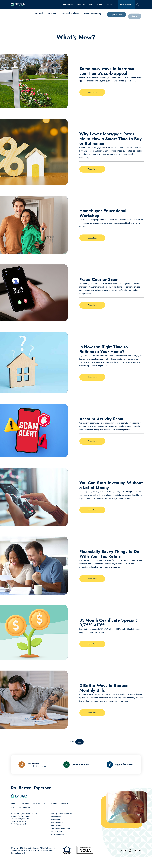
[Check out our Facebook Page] (125, 851)
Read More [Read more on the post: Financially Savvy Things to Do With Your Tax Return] (92, 578)
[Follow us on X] (121, 851)
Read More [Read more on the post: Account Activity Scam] (92, 441)
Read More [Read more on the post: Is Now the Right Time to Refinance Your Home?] (92, 377)
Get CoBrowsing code (19, 824)
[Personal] (38, 14)
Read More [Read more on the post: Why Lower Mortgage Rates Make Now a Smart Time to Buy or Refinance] (92, 169)
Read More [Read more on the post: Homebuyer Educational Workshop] (92, 238)
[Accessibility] (56, 817)
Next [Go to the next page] (79, 742)
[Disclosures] (55, 820)
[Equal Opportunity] (57, 834)
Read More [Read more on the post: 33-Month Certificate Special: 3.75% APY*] (92, 644)
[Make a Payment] (126, 4)
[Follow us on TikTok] (135, 851)
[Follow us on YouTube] (140, 851)
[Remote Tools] (68, 4)
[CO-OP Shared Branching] (20, 807)
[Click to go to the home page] (18, 4)
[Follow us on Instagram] (130, 850)
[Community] (25, 803)
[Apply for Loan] (119, 764)
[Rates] (91, 4)
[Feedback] (64, 803)
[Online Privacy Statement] (60, 829)
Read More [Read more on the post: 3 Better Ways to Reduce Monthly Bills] (92, 712)
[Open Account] (76, 764)
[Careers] (100, 4)
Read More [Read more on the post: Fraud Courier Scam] (92, 305)
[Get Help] (110, 4)
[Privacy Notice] (56, 826)
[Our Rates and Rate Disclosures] (32, 764)
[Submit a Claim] (56, 832)
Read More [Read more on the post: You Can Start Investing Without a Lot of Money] (92, 510)
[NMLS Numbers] (57, 823)
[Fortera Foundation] (40, 803)
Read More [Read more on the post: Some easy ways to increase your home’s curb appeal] (92, 92)
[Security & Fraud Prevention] (61, 814)
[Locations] (81, 4)
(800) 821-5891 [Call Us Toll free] (24, 819)
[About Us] (14, 803)
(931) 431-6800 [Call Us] (24, 816)
